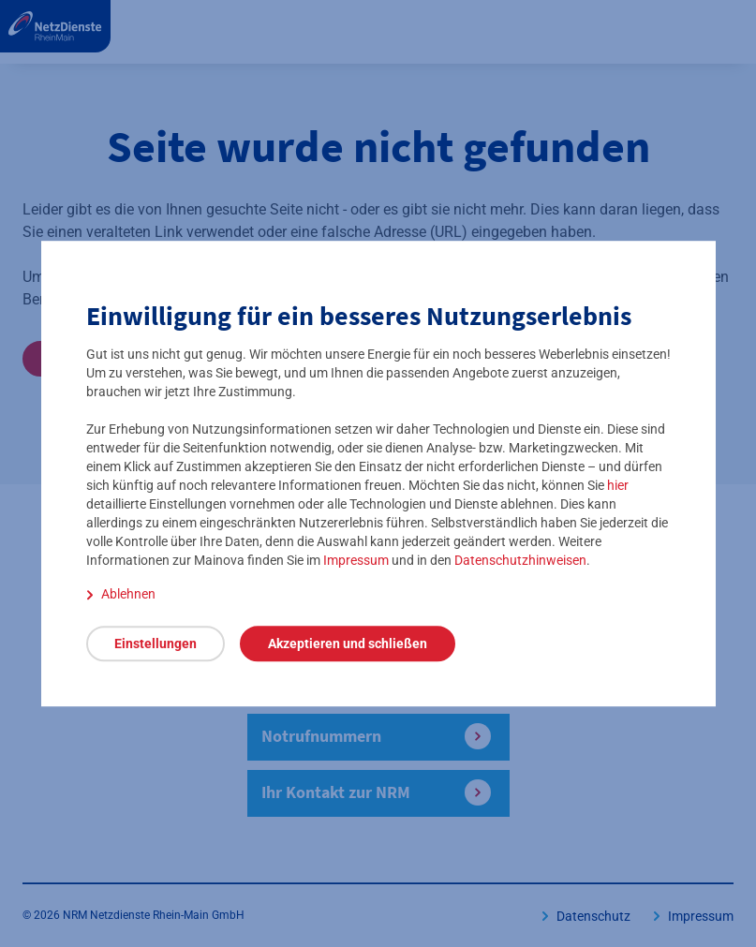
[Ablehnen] (121, 593)
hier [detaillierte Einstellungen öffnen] (618, 485)
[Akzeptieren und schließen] (347, 643)
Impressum (356, 560)
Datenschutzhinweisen (520, 560)
